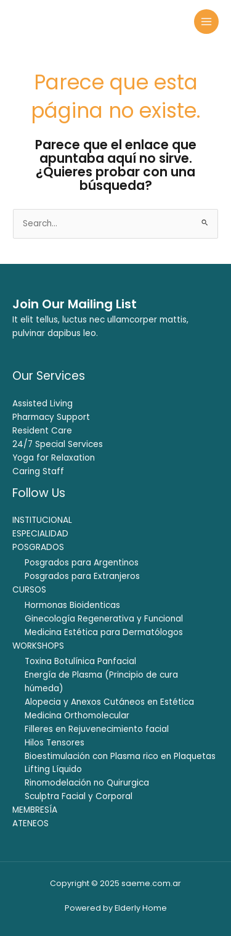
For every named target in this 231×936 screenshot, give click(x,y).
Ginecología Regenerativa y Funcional (104, 619)
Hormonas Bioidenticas (72, 605)
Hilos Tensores (54, 743)
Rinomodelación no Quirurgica (87, 783)
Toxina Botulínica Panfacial (80, 661)
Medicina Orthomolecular (77, 715)
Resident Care (42, 431)
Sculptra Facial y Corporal (78, 796)
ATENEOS (30, 823)
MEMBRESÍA (34, 810)
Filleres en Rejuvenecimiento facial (97, 729)
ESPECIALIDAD (40, 534)
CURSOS (29, 590)
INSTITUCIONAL (42, 520)
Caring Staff (38, 471)
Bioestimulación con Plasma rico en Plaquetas (120, 756)
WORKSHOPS (38, 646)
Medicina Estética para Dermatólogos (104, 632)
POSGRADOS (38, 547)
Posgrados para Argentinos (82, 563)
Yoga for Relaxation (53, 458)
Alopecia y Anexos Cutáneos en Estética (109, 702)
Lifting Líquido (53, 769)
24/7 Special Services (57, 444)
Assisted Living (42, 403)
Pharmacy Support (51, 417)
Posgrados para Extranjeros (82, 576)
